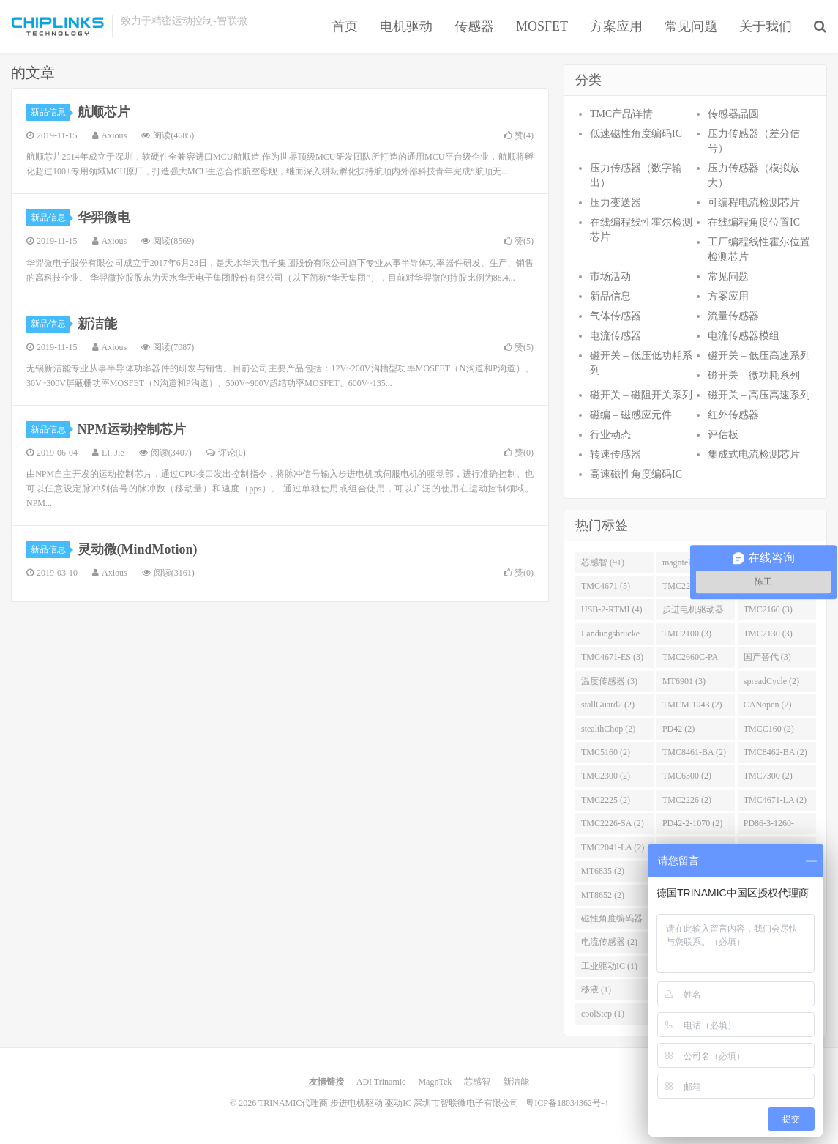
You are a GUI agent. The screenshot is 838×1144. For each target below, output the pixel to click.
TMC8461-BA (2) (694, 752)
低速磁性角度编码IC (636, 133)
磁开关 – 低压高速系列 (759, 355)
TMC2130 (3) (768, 633)
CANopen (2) (768, 704)
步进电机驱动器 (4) (693, 612)
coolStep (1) (602, 1014)
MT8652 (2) (602, 895)
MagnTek (435, 1082)
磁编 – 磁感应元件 (631, 414)
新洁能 (97, 323)
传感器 (474, 26)
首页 (345, 26)
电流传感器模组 (743, 335)
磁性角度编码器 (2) (612, 921)
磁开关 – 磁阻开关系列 (641, 395)
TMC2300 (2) (605, 775)
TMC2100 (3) (686, 633)
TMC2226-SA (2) (612, 823)
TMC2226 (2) (686, 800)
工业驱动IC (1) (609, 966)
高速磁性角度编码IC (636, 474)
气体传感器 (615, 316)
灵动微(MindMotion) (138, 549)
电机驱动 (406, 26)
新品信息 (50, 112)
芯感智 (477, 1082)
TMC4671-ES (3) (612, 657)
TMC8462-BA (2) (775, 752)
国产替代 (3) (767, 657)
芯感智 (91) (602, 562)
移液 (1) (596, 989)
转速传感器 (615, 454)
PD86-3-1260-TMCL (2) (769, 826)
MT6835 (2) (602, 871)
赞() (519, 135)
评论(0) (226, 452)
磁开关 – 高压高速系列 (759, 395)
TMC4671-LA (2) (775, 800)
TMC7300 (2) (768, 775)
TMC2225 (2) (605, 800)
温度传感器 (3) (609, 681)
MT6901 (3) (684, 681)
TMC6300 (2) (686, 775)
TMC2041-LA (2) (612, 847)
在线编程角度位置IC (754, 222)
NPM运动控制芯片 (132, 429)
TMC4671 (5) (605, 586)
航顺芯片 (104, 112)
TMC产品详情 (621, 113)
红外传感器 (733, 414)
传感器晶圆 (733, 113)
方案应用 (616, 26)
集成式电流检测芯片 (754, 454)
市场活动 (610, 276)
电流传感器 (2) (609, 942)
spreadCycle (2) (771, 681)
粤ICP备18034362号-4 (566, 1103)
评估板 (723, 434)
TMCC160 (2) (769, 729)
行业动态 (610, 434)
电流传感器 (615, 335)
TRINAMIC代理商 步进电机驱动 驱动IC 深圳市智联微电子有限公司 (58, 26)
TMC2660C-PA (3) (690, 660)
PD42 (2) (678, 729)
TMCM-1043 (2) (692, 704)
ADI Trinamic (381, 1082)
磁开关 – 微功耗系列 (754, 375)
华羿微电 (104, 217)
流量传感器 (733, 316)
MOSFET (542, 26)
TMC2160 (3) (768, 609)
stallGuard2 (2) (608, 704)
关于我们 (765, 26)
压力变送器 (615, 202)
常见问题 (691, 26)
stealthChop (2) (608, 729)
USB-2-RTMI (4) (612, 609)
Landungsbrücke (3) (610, 636)
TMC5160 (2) (605, 752)
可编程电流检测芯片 (754, 202)
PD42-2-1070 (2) (692, 823)
